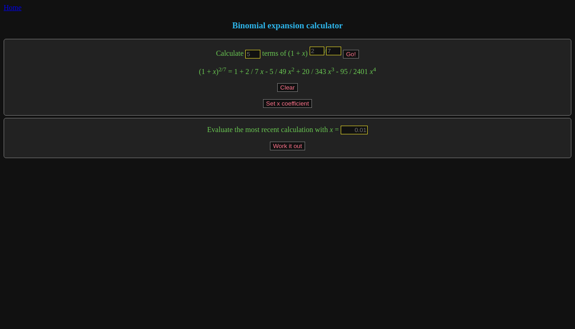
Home (12, 7)
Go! (351, 54)
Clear (287, 87)
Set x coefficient (287, 103)
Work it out (287, 146)
